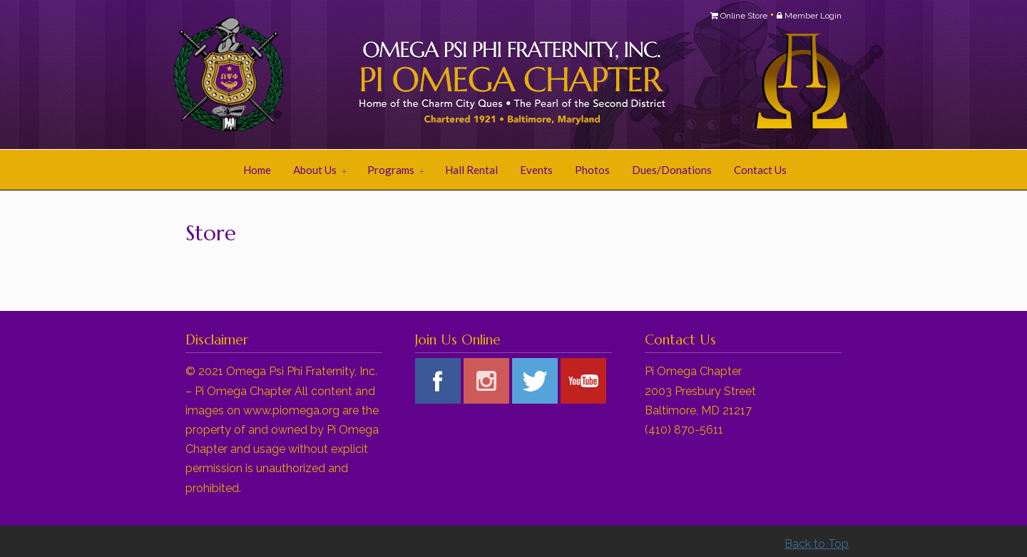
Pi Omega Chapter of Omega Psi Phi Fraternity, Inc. (363, 75)
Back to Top (817, 544)
